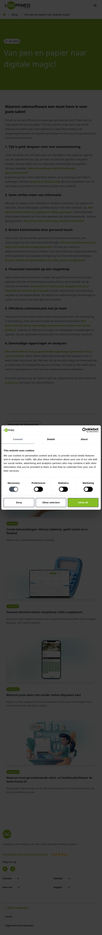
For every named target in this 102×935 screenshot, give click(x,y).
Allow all (83, 502)
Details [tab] (51, 439)
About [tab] (84, 439)
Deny (19, 502)
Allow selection (51, 502)
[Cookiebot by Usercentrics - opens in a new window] (84, 430)
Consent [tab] (18, 439)
